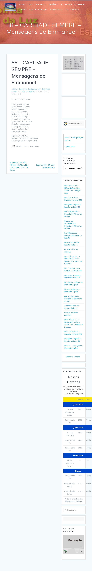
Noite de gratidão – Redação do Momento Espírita (73, 214)
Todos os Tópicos (27, 91)
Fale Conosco (73, 10)
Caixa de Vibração (38, 10)
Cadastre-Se (56, 10)
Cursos (23, 10)
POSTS (31, 4)
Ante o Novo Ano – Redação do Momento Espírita (73, 298)
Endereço (41, 4)
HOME (22, 4)
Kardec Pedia (69, 146)
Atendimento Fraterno (73, 4)
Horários (53, 4)
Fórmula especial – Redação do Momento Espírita (73, 235)
